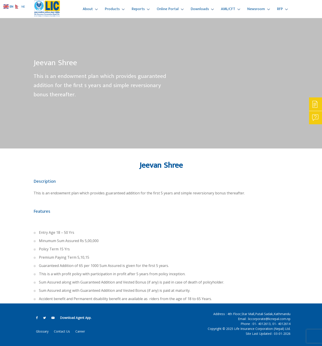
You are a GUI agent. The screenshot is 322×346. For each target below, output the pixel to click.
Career (80, 331)
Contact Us (62, 331)
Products (112, 9)
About (88, 9)
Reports (138, 9)
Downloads (200, 9)
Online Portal (168, 9)
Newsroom (256, 9)
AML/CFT (228, 9)
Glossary (42, 331)
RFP (280, 9)
